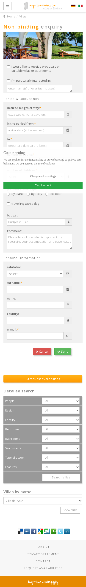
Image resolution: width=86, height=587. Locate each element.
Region (9, 410)
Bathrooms (12, 439)
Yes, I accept (43, 185)
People (9, 401)
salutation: (14, 267)
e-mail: (13, 329)
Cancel (42, 351)
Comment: (14, 231)
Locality (10, 420)
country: (13, 314)
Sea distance (13, 448)
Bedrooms (12, 429)
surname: (14, 283)
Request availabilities (43, 568)
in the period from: (21, 123)
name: (11, 298)
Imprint (43, 547)
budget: (12, 215)
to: (9, 139)
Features (11, 467)
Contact (43, 561)
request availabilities (43, 379)
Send (62, 351)
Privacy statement (43, 554)
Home (11, 16)
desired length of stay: (24, 108)
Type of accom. (15, 458)
